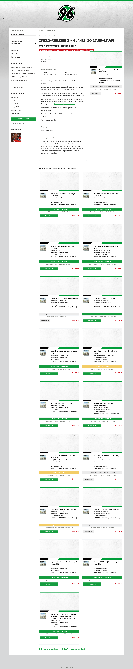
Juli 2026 (14, 103)
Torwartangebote (17, 87)
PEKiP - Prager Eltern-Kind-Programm (23, 77)
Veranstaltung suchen (23, 35)
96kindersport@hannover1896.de (64, 104)
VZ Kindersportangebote (19, 80)
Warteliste (95, 93)
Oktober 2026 (16, 110)
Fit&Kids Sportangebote (20, 70)
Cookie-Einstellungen (66, 667)
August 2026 (15, 107)
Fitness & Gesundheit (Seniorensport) (23, 73)
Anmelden (49, 216)
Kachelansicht (16, 54)
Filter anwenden (23, 118)
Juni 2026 (14, 100)
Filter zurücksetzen (19, 123)
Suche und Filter (17, 30)
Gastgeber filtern (23, 42)
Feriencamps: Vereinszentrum (21, 67)
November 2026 (16, 113)
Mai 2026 (14, 97)
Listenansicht (16, 57)
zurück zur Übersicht (48, 30)
